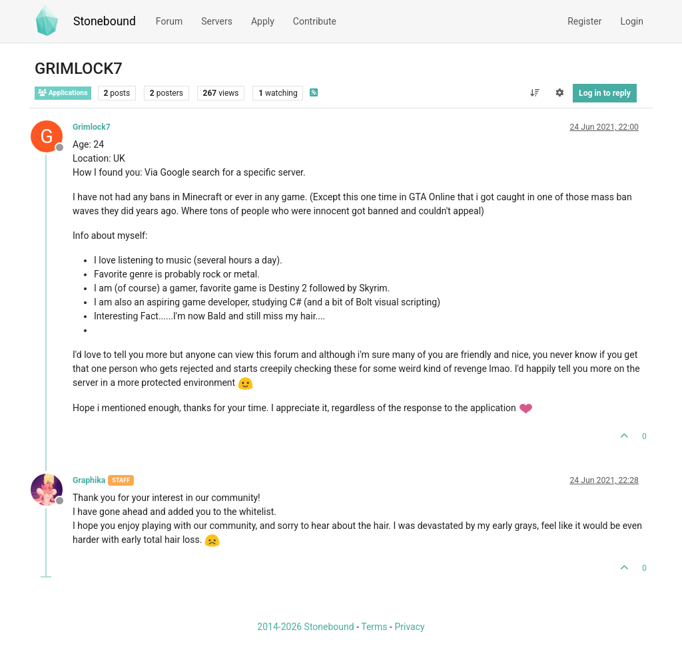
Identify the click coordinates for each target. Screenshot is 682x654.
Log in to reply (605, 93)
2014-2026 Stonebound (305, 626)
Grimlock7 (92, 127)
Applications (63, 92)
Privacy (409, 626)
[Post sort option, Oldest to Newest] (534, 93)
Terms (374, 626)
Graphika (89, 480)
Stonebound (104, 21)
